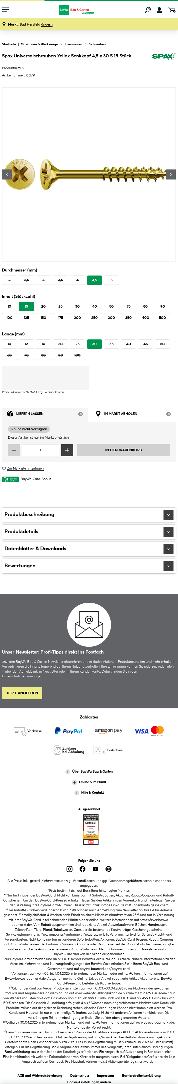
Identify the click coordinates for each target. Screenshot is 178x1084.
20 (43, 306)
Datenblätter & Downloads (89, 549)
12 (26, 344)
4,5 (94, 280)
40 (94, 306)
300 (111, 318)
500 (162, 318)
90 (162, 306)
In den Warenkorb (123, 450)
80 (145, 306)
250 (94, 318)
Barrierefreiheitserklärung (141, 1074)
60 (9, 355)
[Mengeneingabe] (40, 450)
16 (43, 344)
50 (111, 306)
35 (112, 344)
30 (77, 306)
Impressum (105, 1074)
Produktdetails (13, 68)
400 (145, 318)
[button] (30, 24)
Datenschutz (79, 1074)
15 (26, 306)
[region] (89, 174)
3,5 (60, 280)
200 (77, 318)
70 (26, 355)
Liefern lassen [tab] (47, 415)
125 (26, 318)
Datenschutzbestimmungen (22, 676)
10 (9, 306)
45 (146, 344)
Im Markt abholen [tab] (135, 415)
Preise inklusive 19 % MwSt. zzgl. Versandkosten (33, 392)
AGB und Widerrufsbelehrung (40, 1074)
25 (60, 306)
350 (128, 318)
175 (60, 318)
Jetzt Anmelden (22, 693)
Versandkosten (84, 880)
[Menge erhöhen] (67, 450)
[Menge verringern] (14, 450)
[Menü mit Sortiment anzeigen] (5, 10)
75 (128, 306)
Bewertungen (89, 566)
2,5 (26, 280)
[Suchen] (147, 10)
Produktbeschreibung (89, 515)
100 (9, 318)
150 (43, 318)
